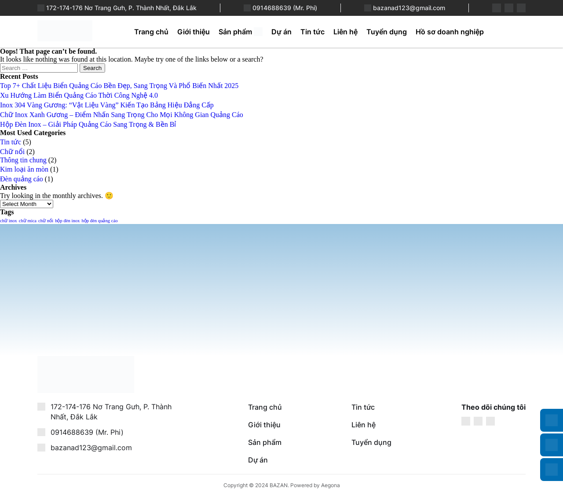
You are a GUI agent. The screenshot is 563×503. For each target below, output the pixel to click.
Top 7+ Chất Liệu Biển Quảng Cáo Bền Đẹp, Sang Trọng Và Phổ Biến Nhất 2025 (119, 85)
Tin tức (312, 31)
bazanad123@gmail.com (409, 7)
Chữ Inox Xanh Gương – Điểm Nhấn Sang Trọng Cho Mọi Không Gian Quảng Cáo (121, 114)
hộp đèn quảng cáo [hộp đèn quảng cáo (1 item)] (99, 220)
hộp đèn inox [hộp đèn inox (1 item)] (67, 220)
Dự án (281, 31)
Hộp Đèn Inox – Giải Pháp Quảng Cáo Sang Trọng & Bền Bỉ (88, 124)
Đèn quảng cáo (21, 179)
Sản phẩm (235, 31)
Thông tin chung (23, 160)
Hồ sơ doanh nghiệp (450, 31)
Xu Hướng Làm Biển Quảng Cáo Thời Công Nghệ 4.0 (79, 95)
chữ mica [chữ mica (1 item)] (28, 220)
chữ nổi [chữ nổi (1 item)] (45, 220)
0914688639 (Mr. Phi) (284, 7)
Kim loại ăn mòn (24, 169)
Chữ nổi (12, 151)
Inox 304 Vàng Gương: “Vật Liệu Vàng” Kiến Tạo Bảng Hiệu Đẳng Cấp (107, 105)
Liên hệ (345, 31)
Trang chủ (151, 31)
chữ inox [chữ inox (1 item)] (8, 220)
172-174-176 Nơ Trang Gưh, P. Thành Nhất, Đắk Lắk (121, 7)
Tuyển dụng (386, 31)
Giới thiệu (193, 31)
